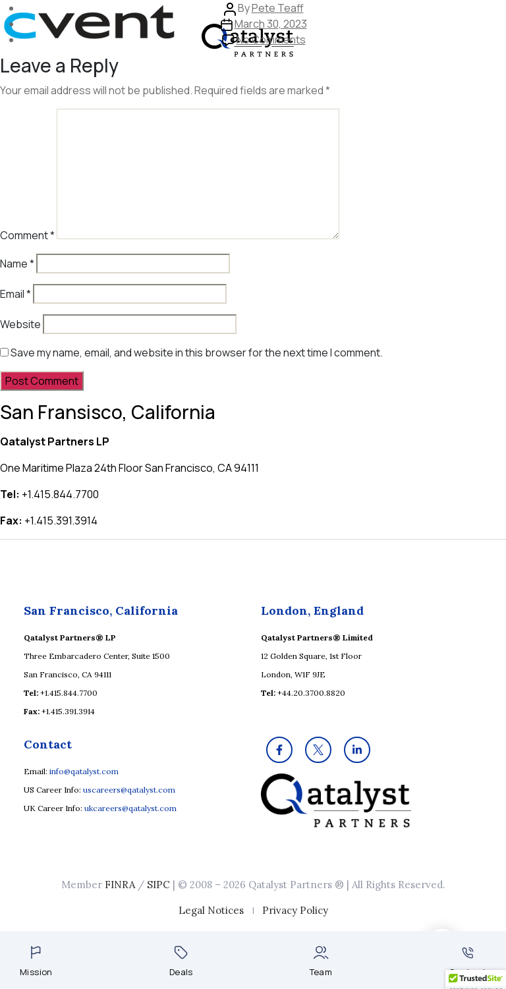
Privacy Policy (295, 910)
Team (321, 962)
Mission (36, 962)
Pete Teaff (278, 8)
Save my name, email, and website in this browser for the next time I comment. (197, 352)
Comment (27, 235)
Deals (181, 962)
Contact (467, 962)
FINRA (120, 884)
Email (15, 294)
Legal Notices (211, 910)
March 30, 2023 (271, 23)
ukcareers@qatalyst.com (130, 808)
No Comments (271, 39)
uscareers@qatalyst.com (129, 790)
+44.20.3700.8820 (311, 693)
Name (17, 263)
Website (20, 324)
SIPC (158, 884)
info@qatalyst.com (84, 771)
